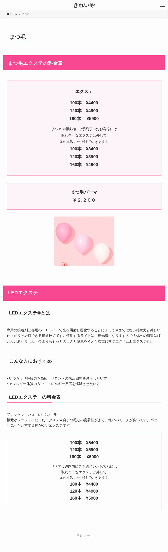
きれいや (84, 5)
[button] (163, 5)
